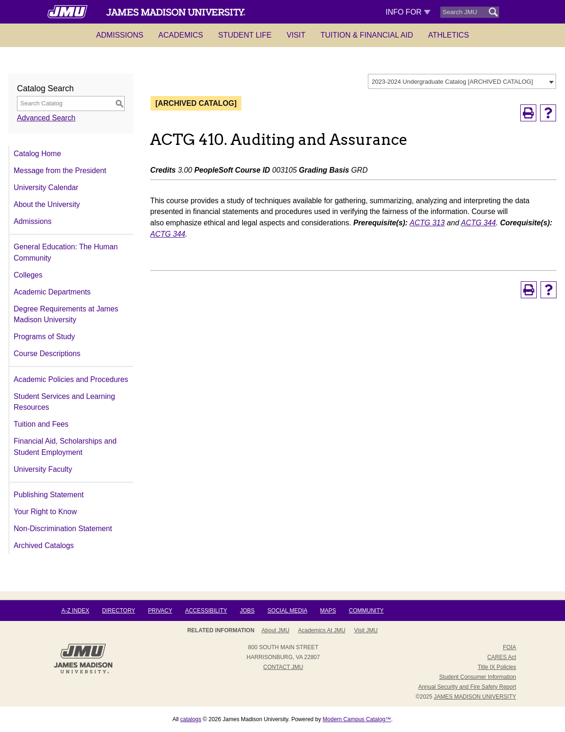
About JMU (275, 630)
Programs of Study (44, 337)
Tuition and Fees (41, 424)
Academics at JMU (322, 630)
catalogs (190, 719)
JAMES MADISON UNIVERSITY (475, 696)
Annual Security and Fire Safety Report (467, 687)
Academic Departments (52, 292)
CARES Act (501, 657)
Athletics (448, 35)
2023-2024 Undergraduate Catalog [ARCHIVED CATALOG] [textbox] (452, 81)
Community (366, 610)
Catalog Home (37, 154)
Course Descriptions (47, 354)
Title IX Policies (496, 667)
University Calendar (46, 187)
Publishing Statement (49, 495)
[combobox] (462, 81)
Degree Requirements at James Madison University (66, 314)
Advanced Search (46, 118)
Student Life (245, 35)
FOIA (509, 647)
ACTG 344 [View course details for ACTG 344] (478, 223)
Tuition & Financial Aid (366, 35)
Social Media (287, 610)
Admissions (119, 35)
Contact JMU (283, 667)
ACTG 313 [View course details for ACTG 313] (427, 223)
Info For (408, 12)
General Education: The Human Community (66, 252)
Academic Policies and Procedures (71, 379)
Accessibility (206, 610)
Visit (295, 35)
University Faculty (43, 469)
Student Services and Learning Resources (64, 402)
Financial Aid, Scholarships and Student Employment (65, 446)
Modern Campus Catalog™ (357, 719)
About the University (47, 204)
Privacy (160, 610)
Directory (118, 610)
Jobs (247, 610)
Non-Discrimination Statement (63, 529)
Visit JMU (366, 630)
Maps (328, 610)
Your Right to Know (45, 512)
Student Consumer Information (477, 677)
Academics (181, 35)
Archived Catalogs (44, 545)
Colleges (28, 275)
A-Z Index (75, 610)
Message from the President (60, 171)
